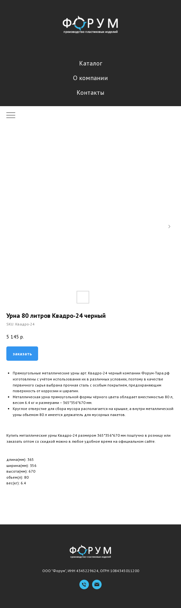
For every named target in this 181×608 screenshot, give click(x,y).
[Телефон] (84, 587)
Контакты (90, 92)
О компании (90, 78)
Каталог (90, 63)
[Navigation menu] (10, 116)
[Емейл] (97, 587)
